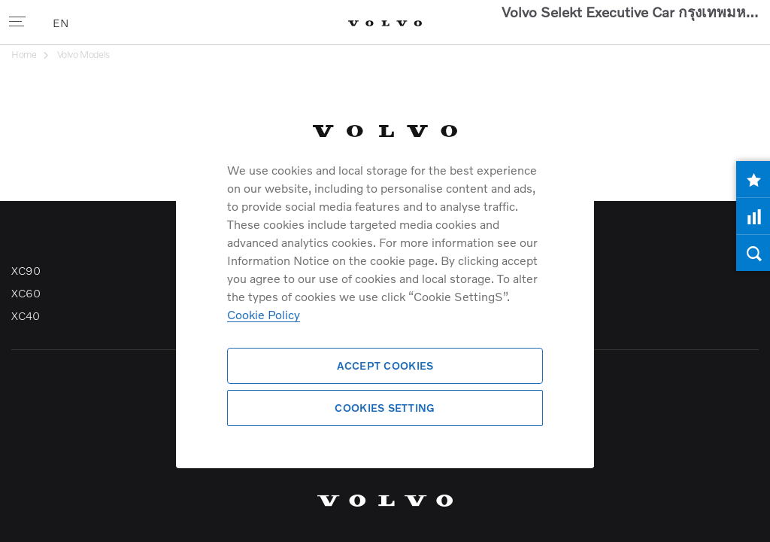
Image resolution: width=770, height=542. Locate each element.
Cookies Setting (385, 407)
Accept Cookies (385, 365)
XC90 (25, 270)
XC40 (25, 315)
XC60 (25, 293)
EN (62, 22)
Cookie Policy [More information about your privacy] (263, 314)
